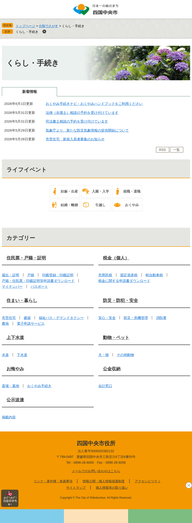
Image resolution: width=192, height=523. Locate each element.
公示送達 (15, 399)
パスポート (39, 286)
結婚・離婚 (69, 205)
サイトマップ (76, 487)
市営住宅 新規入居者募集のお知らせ (75, 139)
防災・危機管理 (136, 318)
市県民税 (105, 275)
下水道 (22, 355)
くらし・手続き (27, 32)
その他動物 (125, 355)
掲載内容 (9, 417)
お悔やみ (15, 368)
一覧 (176, 150)
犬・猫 (103, 355)
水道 (5, 355)
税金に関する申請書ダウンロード (124, 281)
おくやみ (132, 205)
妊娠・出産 (69, 191)
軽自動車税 (154, 275)
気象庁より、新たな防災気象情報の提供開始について (87, 130)
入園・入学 (100, 191)
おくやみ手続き (39, 386)
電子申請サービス (31, 323)
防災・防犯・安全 (120, 300)
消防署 (161, 318)
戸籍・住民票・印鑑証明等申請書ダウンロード (38, 281)
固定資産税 (129, 275)
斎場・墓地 (10, 386)
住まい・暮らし (21, 300)
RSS (162, 150)
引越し (100, 205)
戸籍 (30, 275)
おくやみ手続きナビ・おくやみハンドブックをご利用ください (94, 104)
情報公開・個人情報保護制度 (104, 481)
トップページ (25, 26)
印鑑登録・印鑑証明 (57, 275)
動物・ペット (116, 337)
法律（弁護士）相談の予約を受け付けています (82, 113)
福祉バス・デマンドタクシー (61, 318)
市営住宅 (9, 318)
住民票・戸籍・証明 (26, 258)
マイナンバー (12, 286)
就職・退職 (132, 191)
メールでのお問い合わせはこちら (96, 471)
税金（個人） (116, 258)
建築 (27, 318)
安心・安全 (107, 318)
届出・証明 (10, 275)
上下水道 (15, 337)
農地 (5, 323)
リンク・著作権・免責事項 (53, 481)
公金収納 (111, 368)
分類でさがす (48, 26)
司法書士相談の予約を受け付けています (77, 121)
